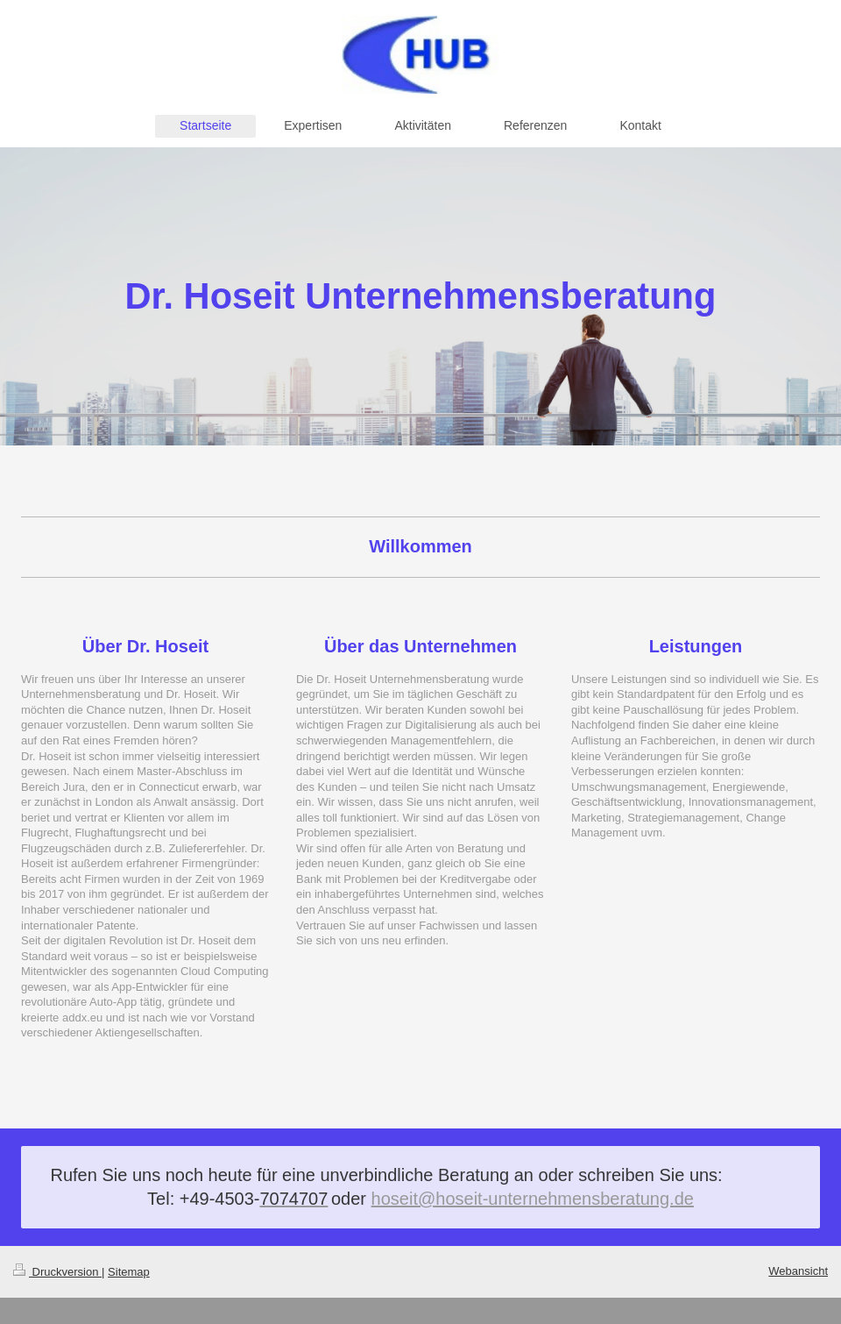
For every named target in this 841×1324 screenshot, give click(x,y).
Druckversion (57, 1271)
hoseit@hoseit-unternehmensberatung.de (532, 1198)
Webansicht (798, 1271)
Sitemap (129, 1271)
